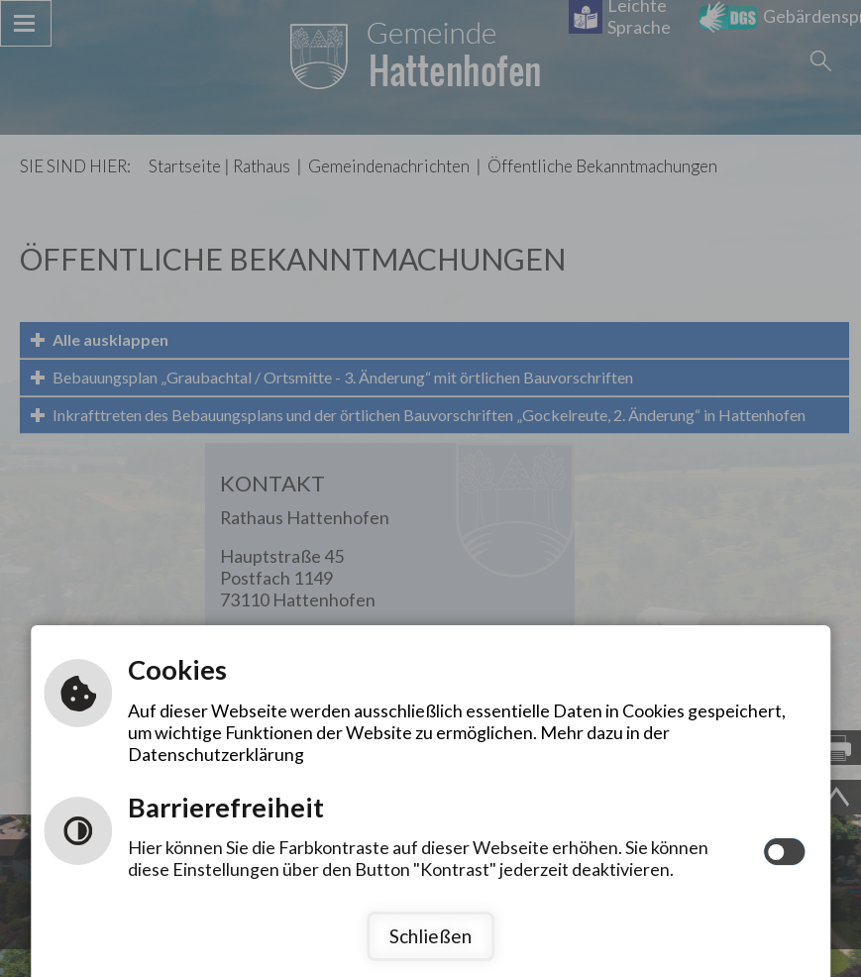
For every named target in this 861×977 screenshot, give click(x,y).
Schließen (430, 935)
